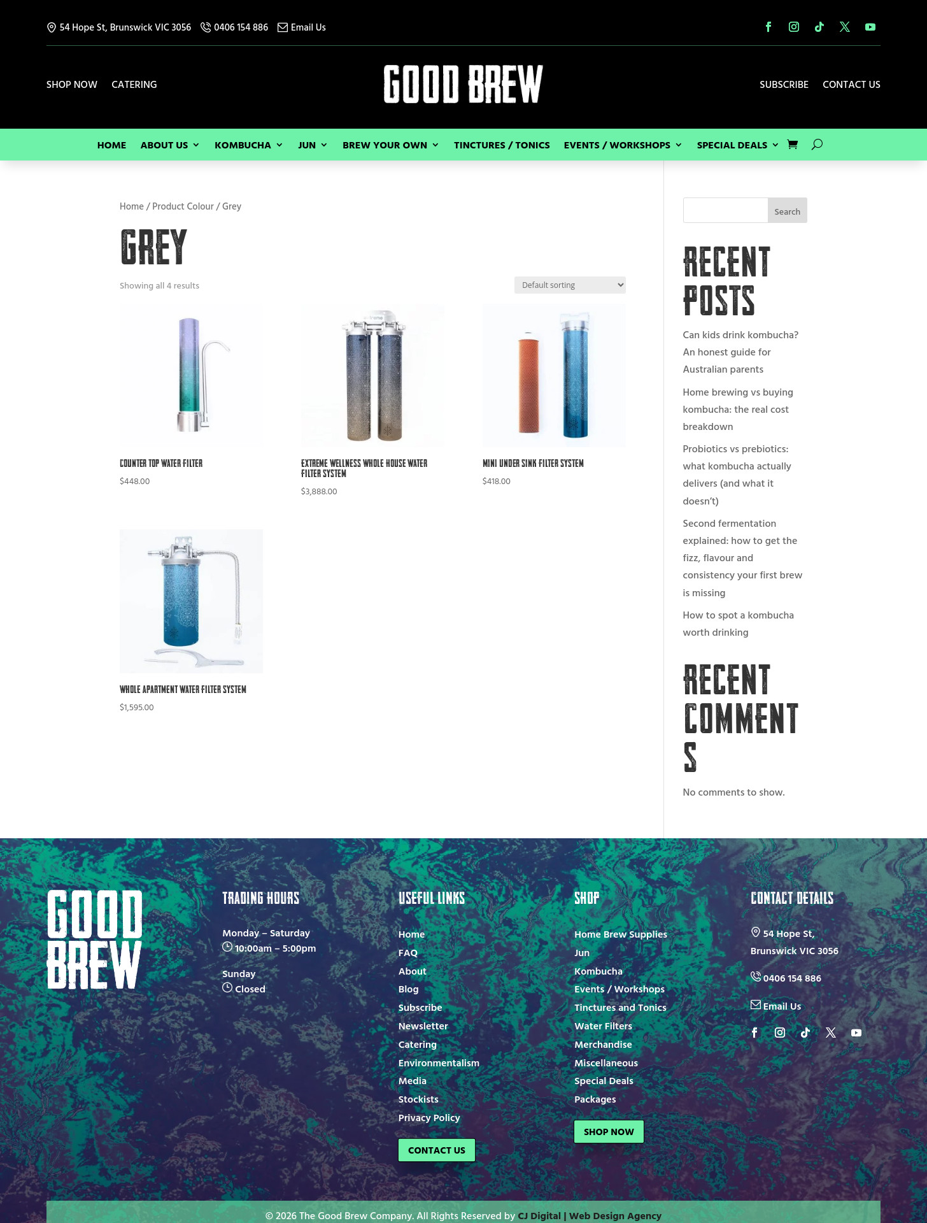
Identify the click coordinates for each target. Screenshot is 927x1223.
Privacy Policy (429, 1117)
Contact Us (852, 86)
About (413, 970)
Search (788, 211)
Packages (595, 1098)
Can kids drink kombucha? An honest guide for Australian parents (741, 351)
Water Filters (603, 1025)
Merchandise (603, 1044)
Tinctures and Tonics (620, 1007)
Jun (307, 146)
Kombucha (243, 146)
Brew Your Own (385, 146)
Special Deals (732, 146)
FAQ (408, 952)
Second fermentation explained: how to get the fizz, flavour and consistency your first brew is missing (743, 557)
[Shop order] (570, 285)
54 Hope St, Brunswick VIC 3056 (118, 27)
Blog (409, 988)
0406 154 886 (234, 27)
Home (112, 146)
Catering (134, 86)
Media (413, 1080)
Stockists (419, 1098)
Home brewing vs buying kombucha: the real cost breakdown (738, 409)
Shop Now (71, 86)
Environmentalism (439, 1062)
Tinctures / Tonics (502, 146)
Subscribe (784, 86)
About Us (164, 146)
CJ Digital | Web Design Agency (590, 1207)
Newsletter (423, 1025)
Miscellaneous (606, 1062)
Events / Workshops (617, 146)
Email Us (302, 27)
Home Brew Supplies (620, 933)
